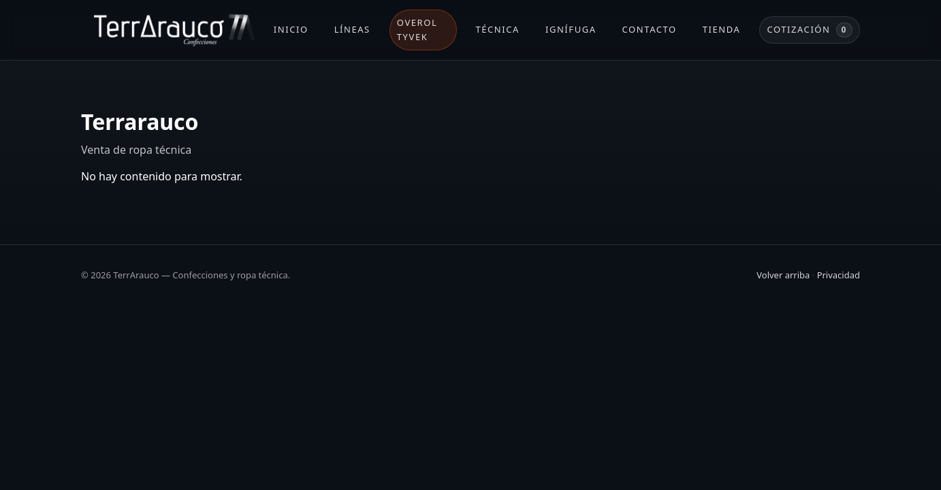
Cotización (809, 29)
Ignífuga (570, 29)
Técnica (498, 29)
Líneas (352, 29)
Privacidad (838, 275)
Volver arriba (783, 275)
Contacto (649, 29)
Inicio (291, 29)
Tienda (722, 29)
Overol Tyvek (417, 29)
